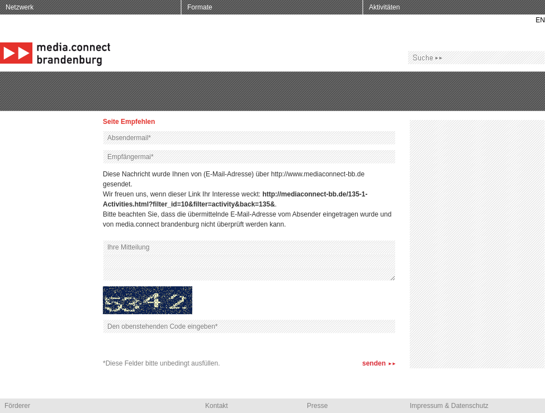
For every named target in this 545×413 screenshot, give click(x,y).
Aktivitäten (384, 7)
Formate (199, 7)
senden (374, 363)
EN (540, 20)
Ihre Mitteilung (249, 261)
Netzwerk (20, 7)
